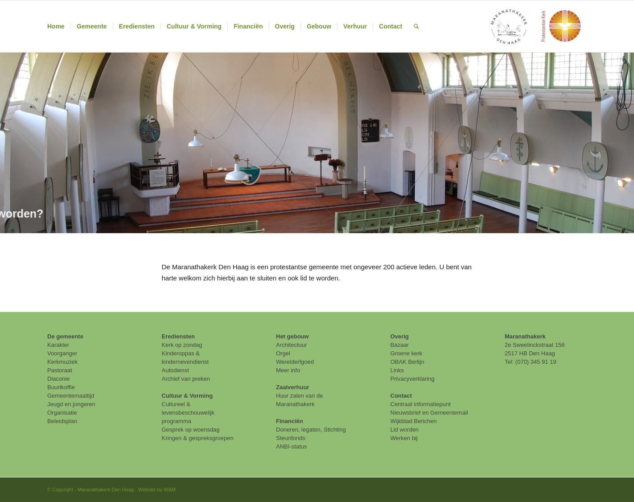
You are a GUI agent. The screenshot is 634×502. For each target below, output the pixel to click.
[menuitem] (55, 26)
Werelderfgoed (295, 361)
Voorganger (62, 353)
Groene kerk (407, 353)
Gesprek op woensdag (191, 429)
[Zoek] (416, 26)
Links (397, 370)
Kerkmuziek (62, 361)
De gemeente (65, 336)
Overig (400, 336)
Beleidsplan (62, 421)
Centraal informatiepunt (421, 404)
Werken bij (404, 438)
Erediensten (178, 336)
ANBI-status (291, 446)
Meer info (288, 370)
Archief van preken (186, 378)
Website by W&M (157, 489)
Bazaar (400, 345)
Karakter (58, 345)
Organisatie (62, 412)
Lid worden (405, 429)
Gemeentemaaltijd (71, 395)
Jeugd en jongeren (71, 404)
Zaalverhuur (292, 387)
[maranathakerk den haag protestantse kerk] (535, 26)
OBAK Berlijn (407, 361)
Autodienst (175, 370)
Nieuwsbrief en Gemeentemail (429, 412)
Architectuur (291, 345)
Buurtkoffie (61, 387)
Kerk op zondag (182, 345)
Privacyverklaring (413, 378)
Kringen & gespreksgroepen (198, 438)
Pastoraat (59, 370)
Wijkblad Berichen (414, 421)
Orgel (283, 353)
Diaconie (58, 378)
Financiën (289, 421)
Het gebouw (292, 336)
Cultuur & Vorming (187, 395)
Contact (401, 395)
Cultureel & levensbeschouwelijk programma (188, 412)
